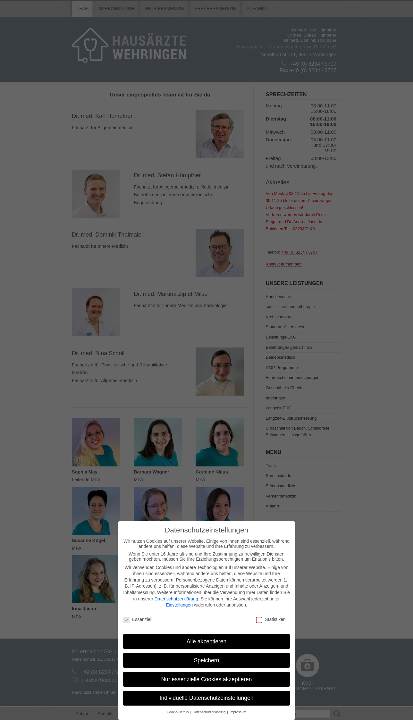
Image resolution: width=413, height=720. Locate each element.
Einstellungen (179, 604)
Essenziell (137, 619)
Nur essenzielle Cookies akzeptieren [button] (206, 679)
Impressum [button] (238, 712)
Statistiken (271, 619)
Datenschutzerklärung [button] (209, 712)
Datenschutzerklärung (176, 598)
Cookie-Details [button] (178, 712)
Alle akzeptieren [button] (207, 641)
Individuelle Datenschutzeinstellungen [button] (207, 698)
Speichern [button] (206, 660)
